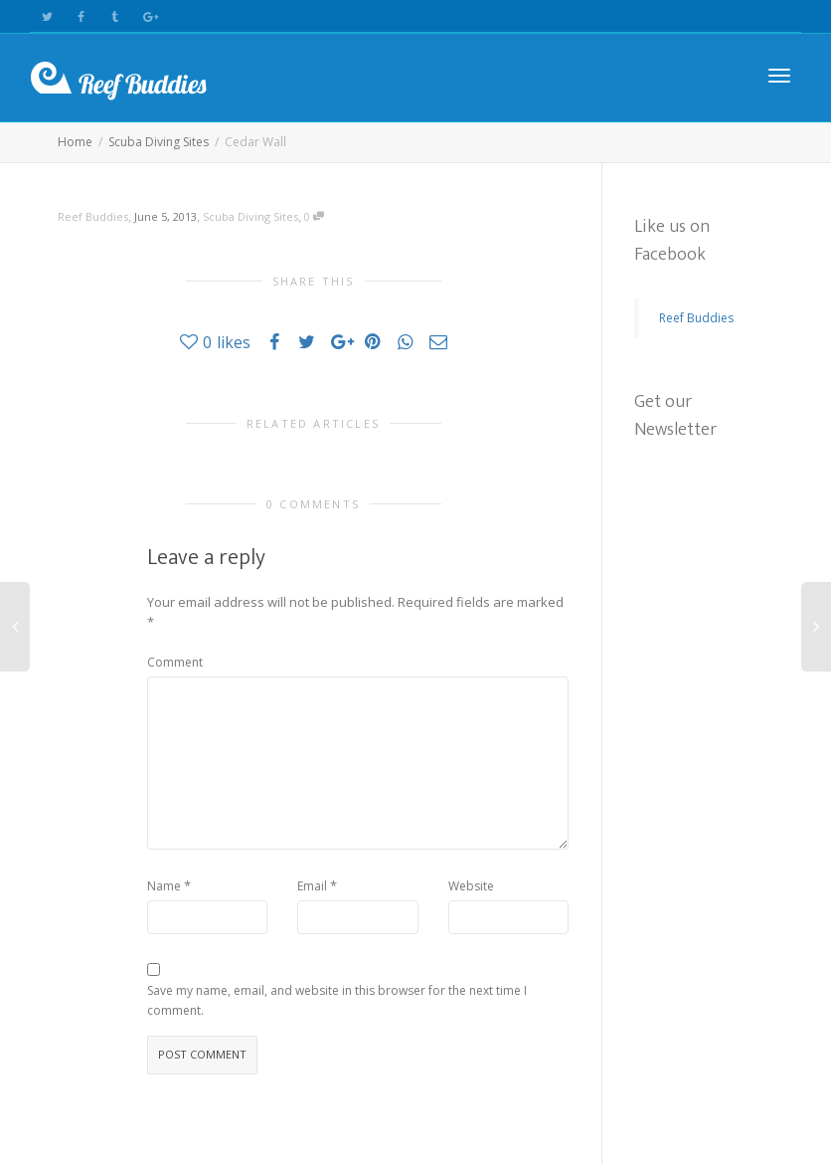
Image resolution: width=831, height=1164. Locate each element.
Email (312, 885)
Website (471, 885)
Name (164, 885)
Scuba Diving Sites (250, 216)
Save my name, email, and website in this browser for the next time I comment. (337, 1000)
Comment (175, 662)
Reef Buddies (696, 317)
